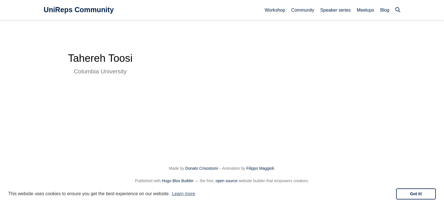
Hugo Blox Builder (178, 180)
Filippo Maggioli (260, 168)
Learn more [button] (183, 193)
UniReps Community (79, 10)
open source (226, 180)
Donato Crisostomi (201, 168)
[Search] (397, 10)
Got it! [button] (416, 194)
